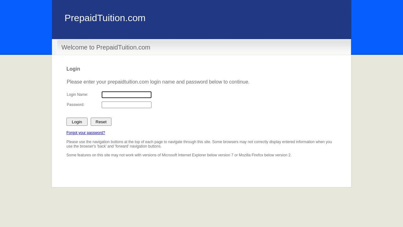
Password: (75, 104)
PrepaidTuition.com (105, 18)
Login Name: (77, 94)
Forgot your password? (85, 133)
